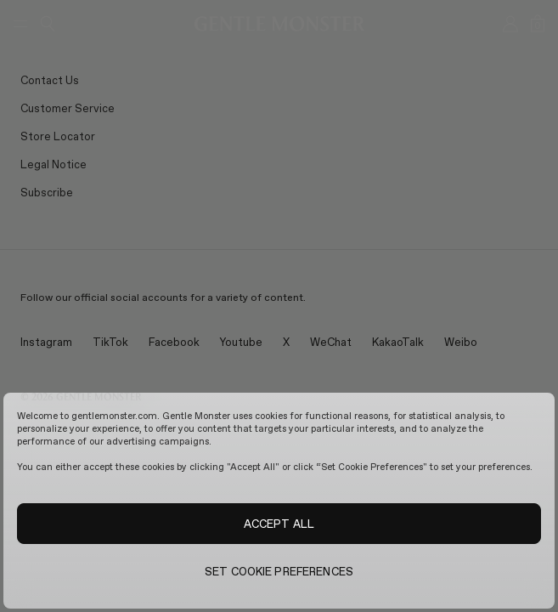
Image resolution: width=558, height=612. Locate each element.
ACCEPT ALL (279, 523)
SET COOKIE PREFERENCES (279, 571)
